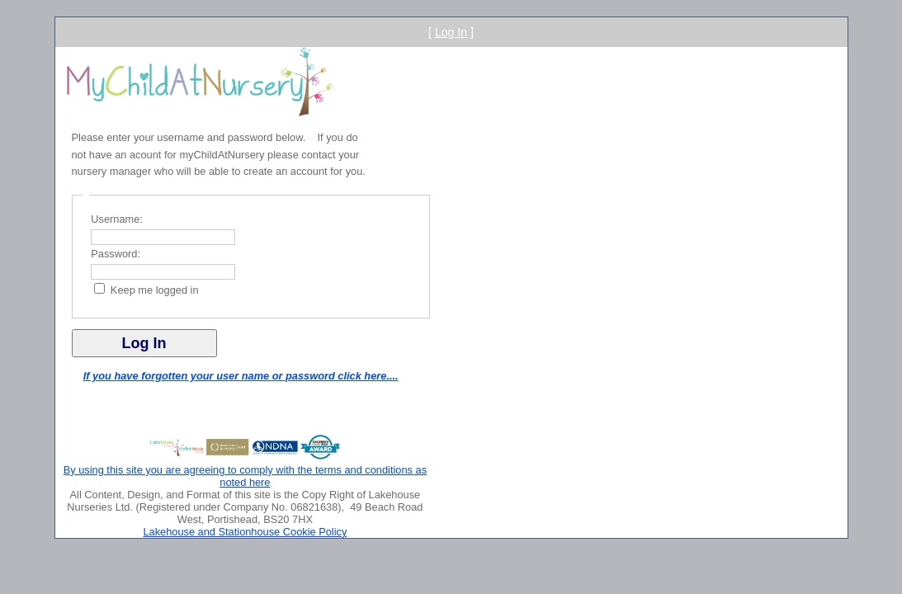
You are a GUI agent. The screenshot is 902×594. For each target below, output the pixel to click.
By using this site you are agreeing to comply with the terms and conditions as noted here (245, 476)
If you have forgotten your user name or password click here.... (241, 376)
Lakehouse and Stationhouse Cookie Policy (245, 532)
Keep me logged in (155, 290)
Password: (115, 254)
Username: (117, 219)
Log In (451, 32)
